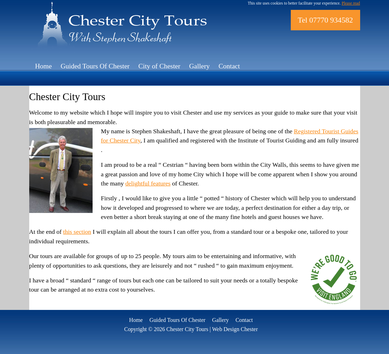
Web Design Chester (235, 329)
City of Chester (159, 66)
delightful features (147, 183)
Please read (350, 3)
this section (77, 231)
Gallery (199, 66)
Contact (229, 66)
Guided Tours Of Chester (95, 66)
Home (43, 66)
